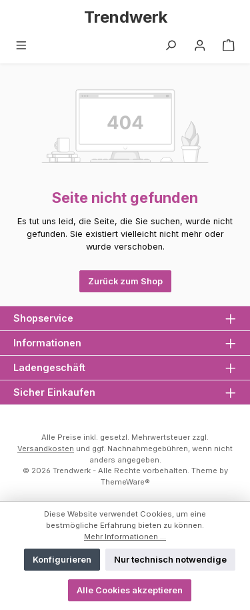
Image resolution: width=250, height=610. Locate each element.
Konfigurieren (62, 560)
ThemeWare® (125, 482)
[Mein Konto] (200, 46)
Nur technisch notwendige (170, 560)
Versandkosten (45, 448)
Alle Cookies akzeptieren (130, 590)
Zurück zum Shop (125, 281)
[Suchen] (170, 46)
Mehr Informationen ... (125, 536)
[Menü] (21, 46)
